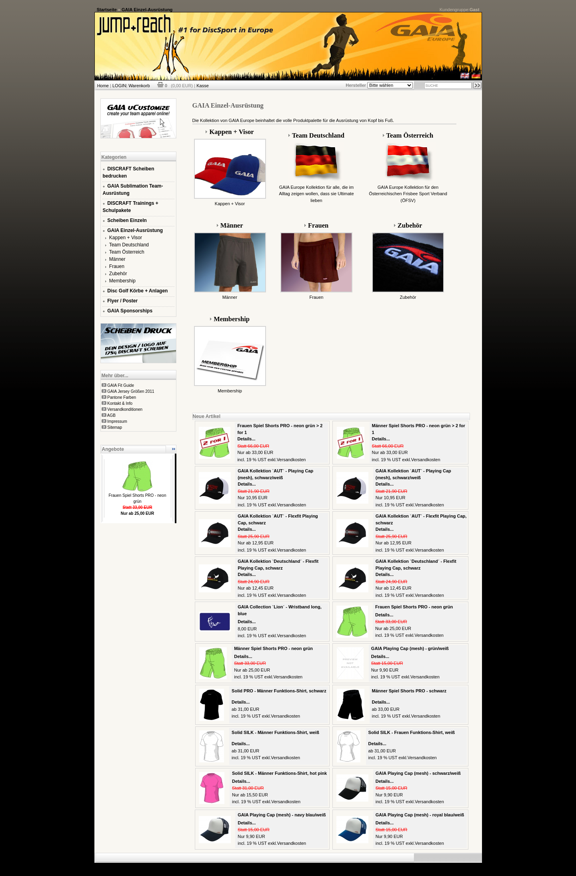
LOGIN (119, 85)
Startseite (107, 9)
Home (103, 85)
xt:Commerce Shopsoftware (316, 866)
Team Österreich (126, 252)
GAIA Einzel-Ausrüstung (147, 9)
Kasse (202, 85)
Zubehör (118, 273)
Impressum (117, 421)
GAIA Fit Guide (120, 385)
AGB (111, 415)
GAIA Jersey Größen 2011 (130, 391)
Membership (122, 281)
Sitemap (114, 427)
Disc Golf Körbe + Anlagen (137, 291)
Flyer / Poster (122, 301)
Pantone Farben (121, 397)
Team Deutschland (129, 245)
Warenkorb (139, 85)
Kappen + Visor (125, 237)
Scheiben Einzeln (127, 220)
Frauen (116, 266)
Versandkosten (291, 459)
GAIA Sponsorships (129, 311)
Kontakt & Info (119, 403)
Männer (117, 259)
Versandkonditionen (124, 409)
